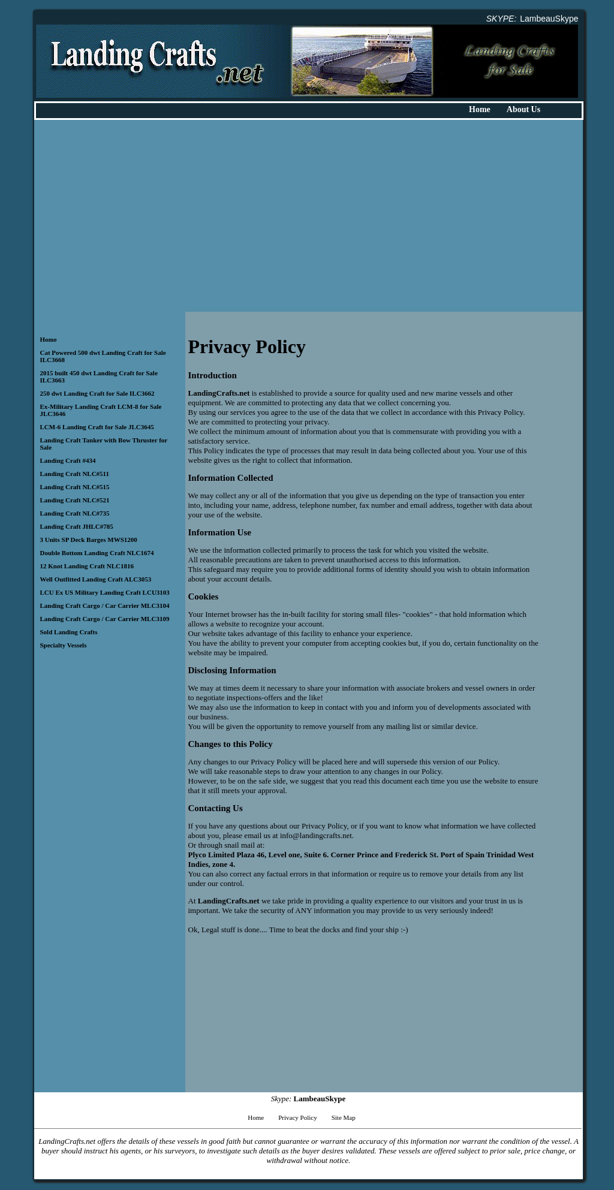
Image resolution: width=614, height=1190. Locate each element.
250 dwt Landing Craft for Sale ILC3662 (97, 393)
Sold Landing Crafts (69, 631)
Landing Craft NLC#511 (75, 473)
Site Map (344, 1117)
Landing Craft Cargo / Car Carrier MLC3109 (105, 618)
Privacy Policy (297, 1117)
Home (479, 109)
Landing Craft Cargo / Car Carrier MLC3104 (105, 605)
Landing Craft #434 (68, 460)
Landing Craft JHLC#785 (76, 526)
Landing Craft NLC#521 (75, 500)
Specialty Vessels (63, 645)
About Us (523, 109)
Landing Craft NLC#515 (75, 486)
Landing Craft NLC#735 (75, 513)
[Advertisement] (308, 216)
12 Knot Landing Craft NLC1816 (87, 566)
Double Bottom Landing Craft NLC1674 (97, 552)
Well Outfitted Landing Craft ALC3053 (96, 579)
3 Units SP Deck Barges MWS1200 (88, 539)
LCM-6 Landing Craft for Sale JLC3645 (97, 426)
